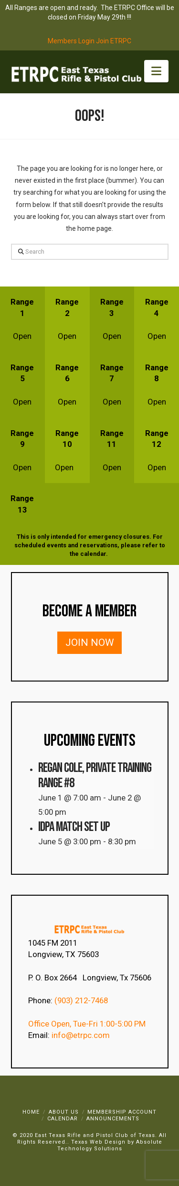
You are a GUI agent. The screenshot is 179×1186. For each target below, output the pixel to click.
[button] (156, 71)
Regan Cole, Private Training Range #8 (94, 775)
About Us (64, 1112)
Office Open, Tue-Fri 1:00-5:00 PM (87, 1023)
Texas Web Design (98, 1142)
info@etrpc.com (82, 1035)
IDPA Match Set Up (74, 827)
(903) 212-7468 (82, 1000)
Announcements (112, 1119)
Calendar (62, 1119)
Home (31, 1112)
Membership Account (122, 1112)
